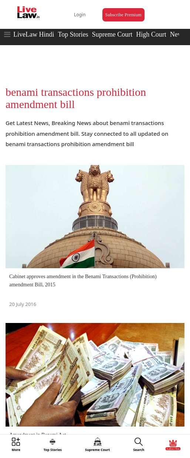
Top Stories (73, 34)
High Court (151, 34)
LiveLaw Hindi (33, 34)
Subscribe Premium (123, 14)
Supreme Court (112, 34)
